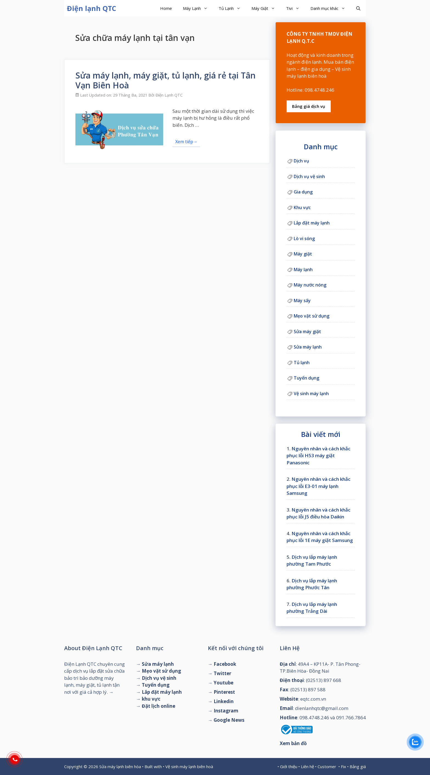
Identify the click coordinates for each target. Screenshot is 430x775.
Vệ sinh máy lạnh (311, 394)
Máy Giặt (266, 8)
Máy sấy (302, 300)
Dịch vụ (301, 161)
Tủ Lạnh (232, 8)
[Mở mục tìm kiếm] (358, 8)
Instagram (226, 710)
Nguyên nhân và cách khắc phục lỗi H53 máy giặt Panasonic (318, 455)
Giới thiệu (288, 766)
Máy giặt (303, 254)
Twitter (222, 673)
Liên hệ (307, 766)
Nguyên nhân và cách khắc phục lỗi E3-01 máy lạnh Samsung (318, 486)
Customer (327, 766)
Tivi (295, 8)
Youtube (223, 682)
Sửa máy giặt (307, 331)
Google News (229, 720)
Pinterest (224, 692)
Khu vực (302, 207)
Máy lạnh (303, 269)
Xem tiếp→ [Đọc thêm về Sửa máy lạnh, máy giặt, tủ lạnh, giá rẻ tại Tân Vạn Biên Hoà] (186, 142)
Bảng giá (358, 766)
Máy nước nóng (310, 285)
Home (166, 8)
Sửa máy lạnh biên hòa (120, 766)
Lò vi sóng (304, 238)
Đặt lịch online (158, 706)
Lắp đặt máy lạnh (312, 223)
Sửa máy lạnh (308, 347)
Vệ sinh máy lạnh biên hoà (189, 766)
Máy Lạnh (198, 8)
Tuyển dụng (306, 378)
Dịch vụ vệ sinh (309, 176)
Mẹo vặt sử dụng (311, 316)
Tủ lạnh (302, 363)
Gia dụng (303, 192)
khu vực (151, 699)
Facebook (225, 664)
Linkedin (224, 701)
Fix (343, 766)
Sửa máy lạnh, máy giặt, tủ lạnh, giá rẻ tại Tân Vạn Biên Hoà (165, 80)
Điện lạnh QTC (91, 8)
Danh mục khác (330, 8)
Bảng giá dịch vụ (308, 106)
